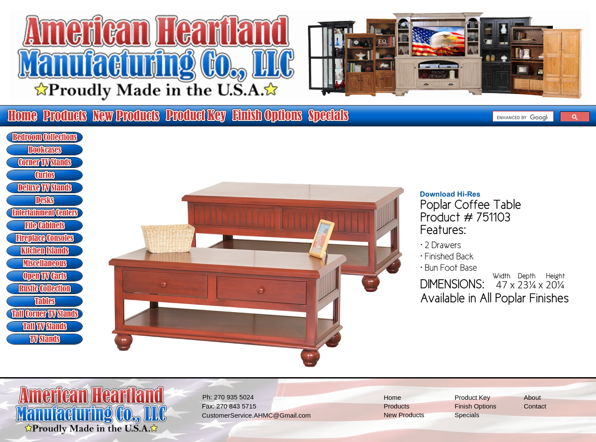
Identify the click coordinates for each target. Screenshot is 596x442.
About (532, 397)
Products (396, 406)
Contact (535, 406)
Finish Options (475, 406)
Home (392, 397)
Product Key (472, 397)
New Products (404, 415)
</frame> (541, 116)
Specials (467, 415)
